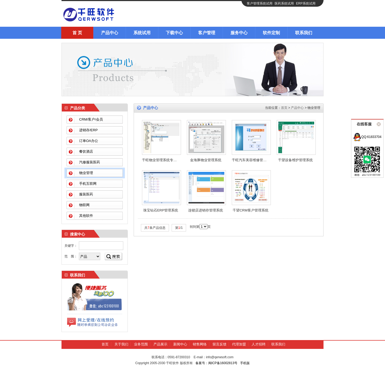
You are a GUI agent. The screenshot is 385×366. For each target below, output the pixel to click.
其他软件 (86, 216)
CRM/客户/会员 (91, 119)
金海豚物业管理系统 (205, 160)
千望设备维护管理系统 (295, 160)
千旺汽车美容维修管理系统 (253, 160)
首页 (284, 108)
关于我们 (121, 344)
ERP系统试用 (305, 3)
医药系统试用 (284, 3)
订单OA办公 (88, 141)
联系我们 (303, 32)
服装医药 (86, 194)
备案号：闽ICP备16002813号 (216, 363)
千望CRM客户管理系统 (250, 210)
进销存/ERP (88, 130)
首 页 (77, 32)
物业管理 (86, 173)
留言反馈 (219, 344)
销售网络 (200, 344)
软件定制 (271, 32)
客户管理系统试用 (259, 3)
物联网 (84, 205)
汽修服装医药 (89, 162)
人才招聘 (258, 344)
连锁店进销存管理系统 (205, 210)
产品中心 (109, 32)
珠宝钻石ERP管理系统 (160, 210)
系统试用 (142, 32)
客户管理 (206, 32)
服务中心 (239, 32)
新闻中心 (180, 344)
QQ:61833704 (367, 137)
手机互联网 (88, 184)
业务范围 (141, 344)
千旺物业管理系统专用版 (161, 160)
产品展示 (160, 344)
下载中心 (174, 32)
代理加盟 (239, 344)
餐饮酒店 (86, 151)
